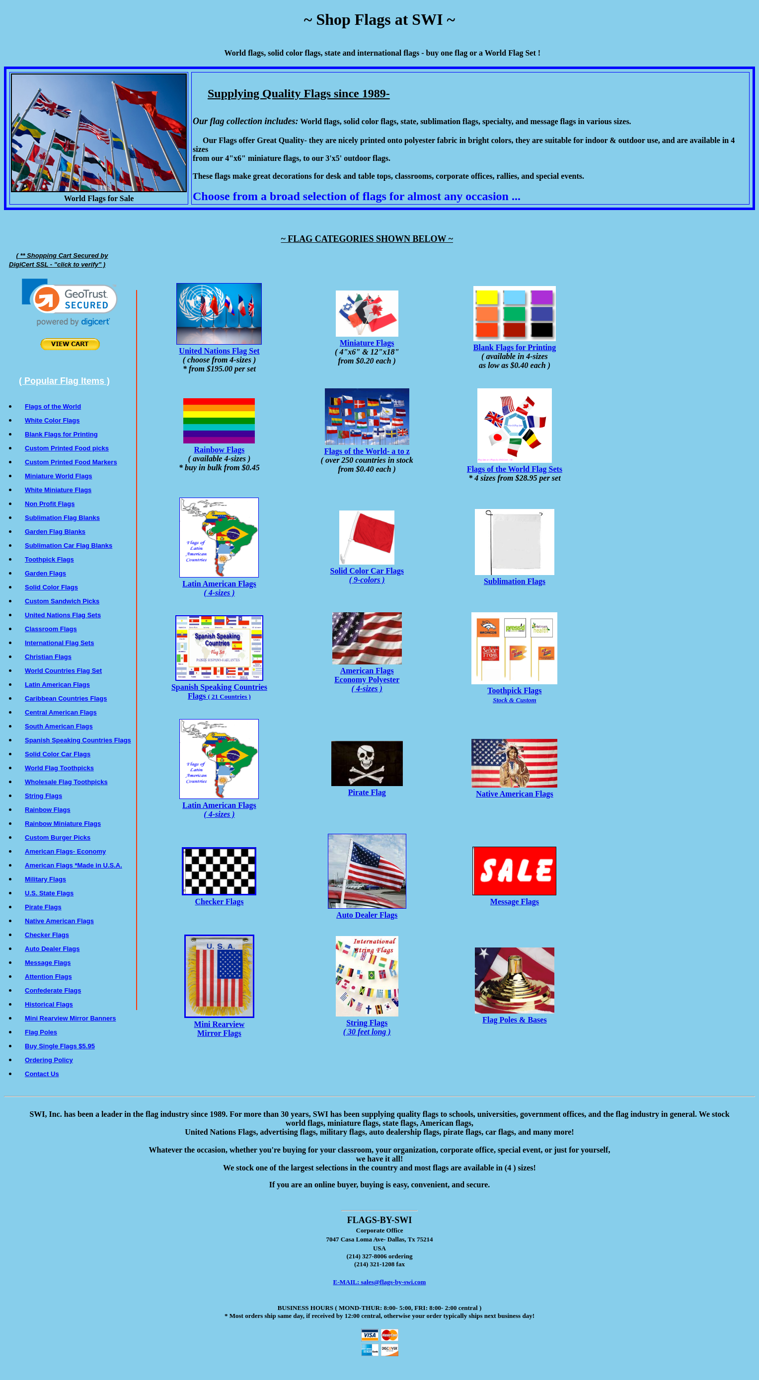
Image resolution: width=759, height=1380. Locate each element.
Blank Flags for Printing (514, 343)
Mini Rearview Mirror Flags (219, 1024)
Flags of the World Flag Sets (514, 464)
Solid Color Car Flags (367, 571)
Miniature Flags (367, 338)
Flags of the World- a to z (367, 446)
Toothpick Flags (514, 690)
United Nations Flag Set (219, 346)
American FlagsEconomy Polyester (367, 675)
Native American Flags (514, 789)
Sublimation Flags (514, 576)
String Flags (367, 1023)
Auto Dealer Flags (367, 910)
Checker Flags (219, 897)
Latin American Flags (219, 584)
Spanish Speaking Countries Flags (219, 687)
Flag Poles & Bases (514, 1015)
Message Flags (514, 897)
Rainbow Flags (219, 445)
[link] (70, 303)
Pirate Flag (367, 788)
